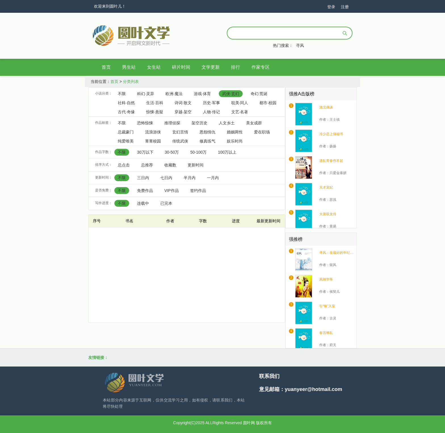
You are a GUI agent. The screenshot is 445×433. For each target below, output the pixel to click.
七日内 (166, 177)
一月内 (213, 177)
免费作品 (145, 190)
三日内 (143, 177)
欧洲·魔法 (173, 93)
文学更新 (210, 67)
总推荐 (147, 165)
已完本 (166, 203)
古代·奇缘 (126, 112)
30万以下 (145, 152)
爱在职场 (262, 132)
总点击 (124, 165)
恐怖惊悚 (145, 123)
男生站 (129, 67)
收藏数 (170, 165)
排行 (235, 67)
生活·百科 (154, 103)
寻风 (300, 45)
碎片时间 (181, 67)
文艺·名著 (239, 112)
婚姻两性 (235, 132)
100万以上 (227, 152)
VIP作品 (171, 190)
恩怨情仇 (207, 132)
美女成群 (254, 123)
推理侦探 (172, 123)
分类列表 (131, 81)
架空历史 (199, 123)
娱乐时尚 (235, 141)
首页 (106, 67)
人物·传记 (211, 112)
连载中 (143, 203)
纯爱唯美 (126, 141)
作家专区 (260, 67)
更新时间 (195, 165)
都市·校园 (267, 103)
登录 (331, 7)
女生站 (154, 67)
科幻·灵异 (145, 93)
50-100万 (198, 152)
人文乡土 (227, 123)
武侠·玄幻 (230, 93)
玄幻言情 (180, 132)
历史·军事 (211, 103)
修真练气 (207, 141)
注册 (345, 7)
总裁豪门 (126, 132)
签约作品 (198, 190)
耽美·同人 (239, 103)
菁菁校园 (153, 141)
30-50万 (172, 152)
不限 (122, 93)
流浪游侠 (153, 132)
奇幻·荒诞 (259, 93)
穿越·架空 (183, 112)
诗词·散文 (183, 103)
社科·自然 (126, 103)
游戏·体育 (202, 93)
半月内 (190, 177)
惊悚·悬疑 (154, 112)
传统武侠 (180, 141)
